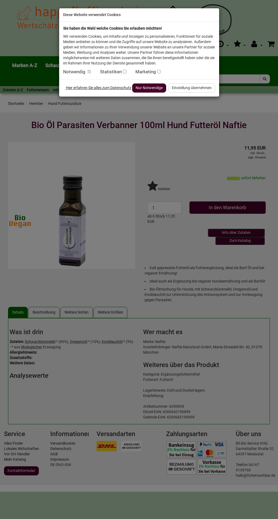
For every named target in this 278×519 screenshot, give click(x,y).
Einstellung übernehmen (192, 88)
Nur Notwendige (149, 88)
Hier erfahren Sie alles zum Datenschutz (98, 88)
